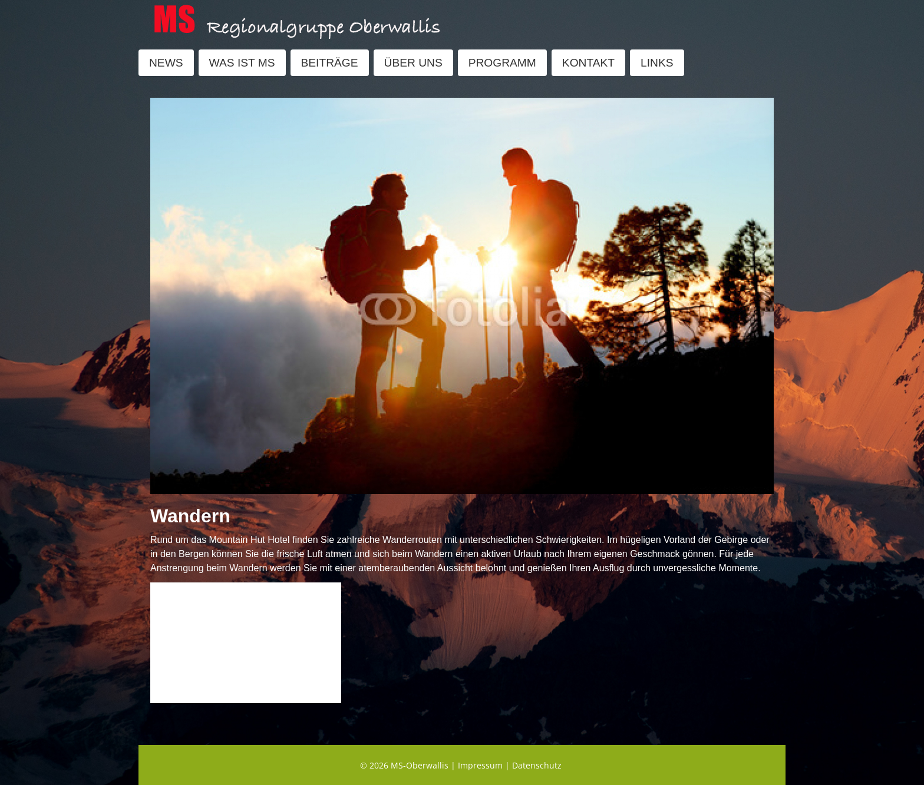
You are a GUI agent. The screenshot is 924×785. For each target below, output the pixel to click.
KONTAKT (588, 63)
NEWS (166, 63)
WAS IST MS (242, 63)
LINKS (657, 63)
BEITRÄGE (329, 63)
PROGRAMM (502, 63)
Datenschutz (537, 765)
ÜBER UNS (413, 63)
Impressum (480, 765)
